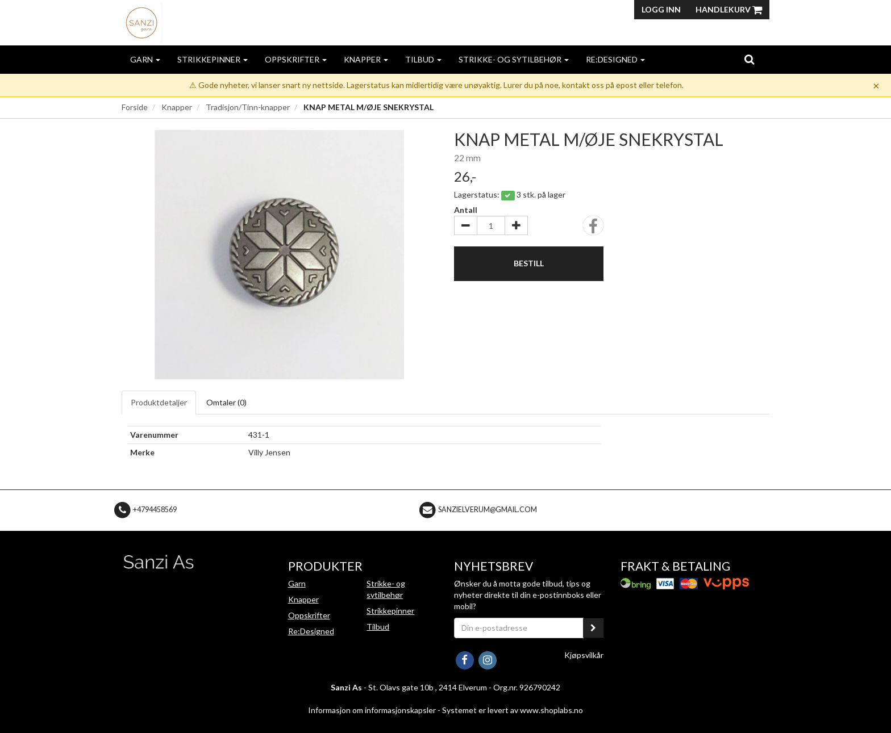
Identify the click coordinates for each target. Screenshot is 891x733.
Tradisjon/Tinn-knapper (248, 107)
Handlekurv (729, 9)
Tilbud (423, 59)
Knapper (366, 59)
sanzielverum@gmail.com (487, 509)
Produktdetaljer (159, 402)
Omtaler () (226, 402)
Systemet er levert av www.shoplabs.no (512, 710)
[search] (749, 59)
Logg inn (661, 9)
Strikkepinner (212, 59)
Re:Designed (615, 59)
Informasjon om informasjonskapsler (372, 710)
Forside (135, 107)
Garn (145, 59)
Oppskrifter (296, 59)
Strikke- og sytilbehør (514, 59)
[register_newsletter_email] (593, 628)
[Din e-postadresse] (519, 628)
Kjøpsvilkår (583, 655)
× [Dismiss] (876, 85)
